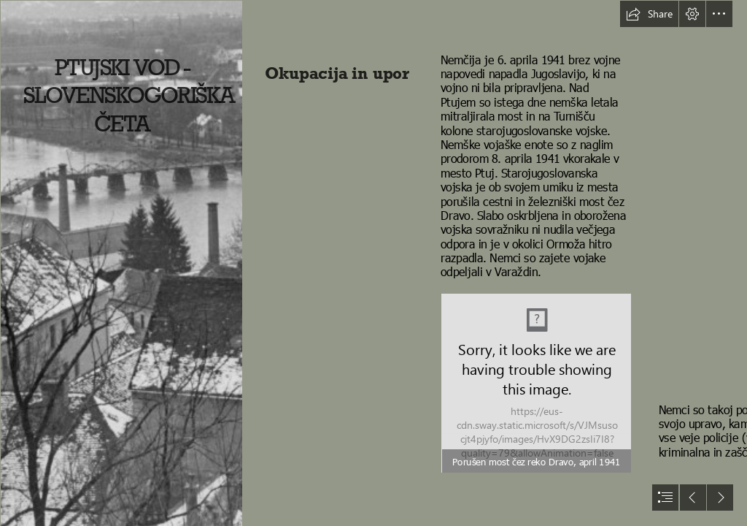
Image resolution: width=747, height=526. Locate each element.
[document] (373, 263)
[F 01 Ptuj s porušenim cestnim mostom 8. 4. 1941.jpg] (121, 263)
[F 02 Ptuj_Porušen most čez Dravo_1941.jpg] (536, 383)
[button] (649, 14)
